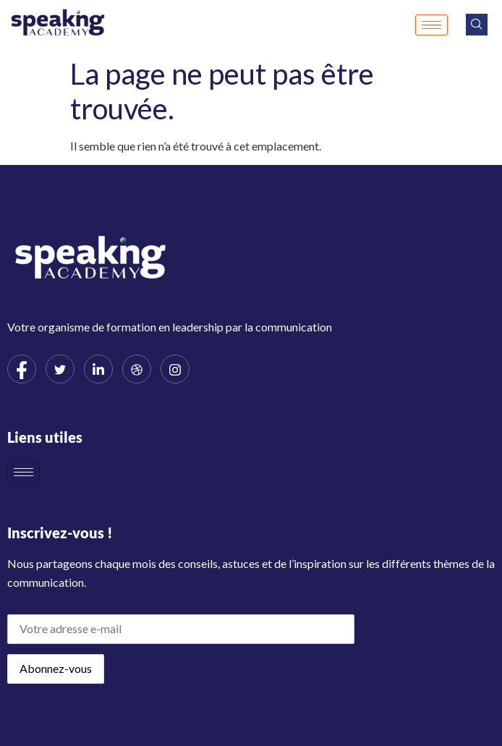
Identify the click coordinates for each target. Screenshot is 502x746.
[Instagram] (175, 369)
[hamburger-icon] (431, 24)
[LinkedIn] (98, 369)
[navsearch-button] (477, 24)
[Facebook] (21, 369)
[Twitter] (60, 369)
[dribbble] (136, 369)
